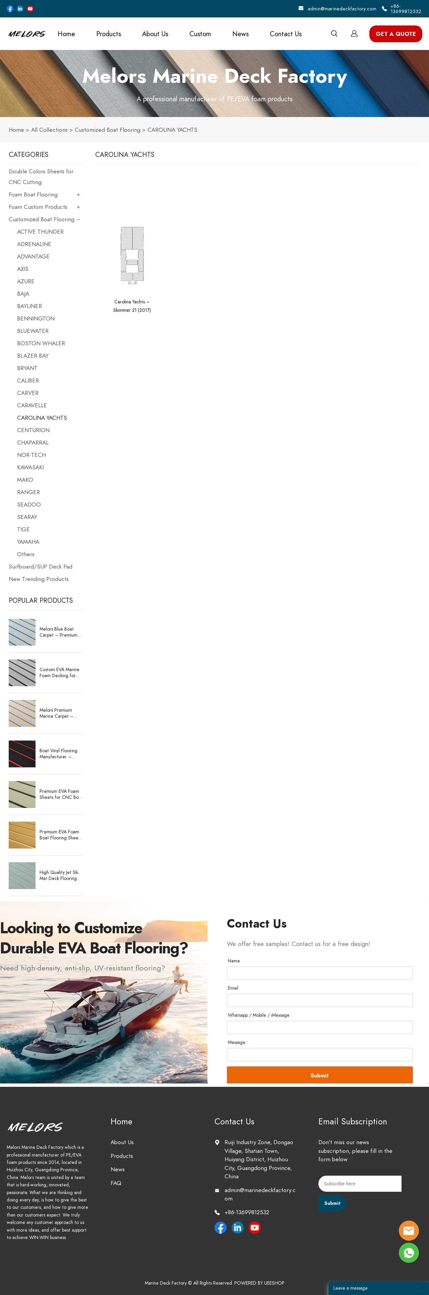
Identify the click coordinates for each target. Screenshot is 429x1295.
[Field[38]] (320, 1000)
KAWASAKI (30, 467)
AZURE (26, 281)
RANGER (28, 492)
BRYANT (27, 368)
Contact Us (286, 34)
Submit (320, 1075)
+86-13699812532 (405, 9)
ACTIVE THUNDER (40, 232)
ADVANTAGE (33, 256)
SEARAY (27, 517)
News (240, 34)
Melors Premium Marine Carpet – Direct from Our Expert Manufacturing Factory (61, 713)
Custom (200, 34)
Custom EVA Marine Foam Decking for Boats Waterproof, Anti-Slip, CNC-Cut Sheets (59, 673)
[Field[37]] (320, 973)
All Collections (49, 130)
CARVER (28, 393)
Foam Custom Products (38, 207)
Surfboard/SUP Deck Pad (40, 567)
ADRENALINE (34, 244)
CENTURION (33, 430)
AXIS (22, 269)
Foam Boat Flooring (33, 194)
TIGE (23, 529)
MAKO (25, 480)
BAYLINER (29, 306)
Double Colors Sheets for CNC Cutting (41, 176)
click (214, 83)
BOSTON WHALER (41, 343)
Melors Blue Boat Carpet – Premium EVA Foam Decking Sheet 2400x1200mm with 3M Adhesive (60, 632)
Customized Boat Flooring (107, 130)
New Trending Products (39, 579)
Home (66, 34)
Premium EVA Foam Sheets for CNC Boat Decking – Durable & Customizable (61, 794)
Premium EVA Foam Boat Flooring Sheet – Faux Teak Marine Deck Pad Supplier (60, 835)
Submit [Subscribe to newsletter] (332, 1203)
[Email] (360, 1184)
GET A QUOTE (396, 34)
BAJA (23, 294)
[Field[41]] (320, 1027)
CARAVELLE (32, 405)
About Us (155, 34)
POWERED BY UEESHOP (259, 1283)
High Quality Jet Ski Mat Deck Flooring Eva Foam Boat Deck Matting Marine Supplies (60, 876)
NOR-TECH (31, 455)
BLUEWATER (33, 331)
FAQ (116, 1183)
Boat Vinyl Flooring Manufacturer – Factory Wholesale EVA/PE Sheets (58, 754)
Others (26, 554)
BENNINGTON (36, 318)
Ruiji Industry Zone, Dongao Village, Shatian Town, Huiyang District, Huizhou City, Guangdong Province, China (259, 1159)
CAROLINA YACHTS (172, 130)
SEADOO (29, 505)
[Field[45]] (320, 1054)
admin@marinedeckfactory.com (342, 8)
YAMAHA (28, 542)
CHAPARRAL (33, 442)
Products (108, 34)
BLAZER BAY (33, 356)
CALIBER (28, 380)
